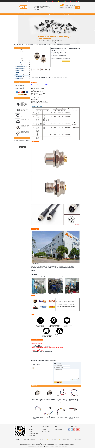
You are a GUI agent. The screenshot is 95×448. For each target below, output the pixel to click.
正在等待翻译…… (19, 72)
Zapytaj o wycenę (67, 14)
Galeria (14, 16)
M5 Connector (53, 360)
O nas (19, 14)
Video (75, 14)
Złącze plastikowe (20, 76)
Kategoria (19, 44)
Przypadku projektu (46, 431)
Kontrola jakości (32, 435)
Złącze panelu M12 (34, 44)
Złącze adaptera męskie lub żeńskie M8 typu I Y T (25, 133)
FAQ (49, 14)
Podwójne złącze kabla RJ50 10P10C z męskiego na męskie (25, 115)
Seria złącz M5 (19, 53)
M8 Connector (46, 360)
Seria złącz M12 (25, 44)
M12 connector (39, 360)
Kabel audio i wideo (20, 70)
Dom (14, 14)
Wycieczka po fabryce (29, 439)
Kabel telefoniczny (19, 78)
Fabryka (30, 431)
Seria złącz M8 (19, 51)
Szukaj (77, 7)
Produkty (26, 14)
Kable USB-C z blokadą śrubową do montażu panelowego (25, 109)
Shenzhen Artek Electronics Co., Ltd (21, 1)
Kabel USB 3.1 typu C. (20, 68)
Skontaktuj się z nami (33, 433)
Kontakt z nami (56, 14)
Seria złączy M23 (19, 60)
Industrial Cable (19, 64)
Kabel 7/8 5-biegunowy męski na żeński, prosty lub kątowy (25, 127)
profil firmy (31, 429)
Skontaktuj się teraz (22, 94)
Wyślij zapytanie (58, 429)
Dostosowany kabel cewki (21, 66)
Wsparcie (42, 14)
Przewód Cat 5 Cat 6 (20, 74)
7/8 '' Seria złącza (19, 62)
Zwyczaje (44, 429)
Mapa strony (53, 439)
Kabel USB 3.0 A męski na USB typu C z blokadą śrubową (25, 121)
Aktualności (34, 14)
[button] (55, 42)
